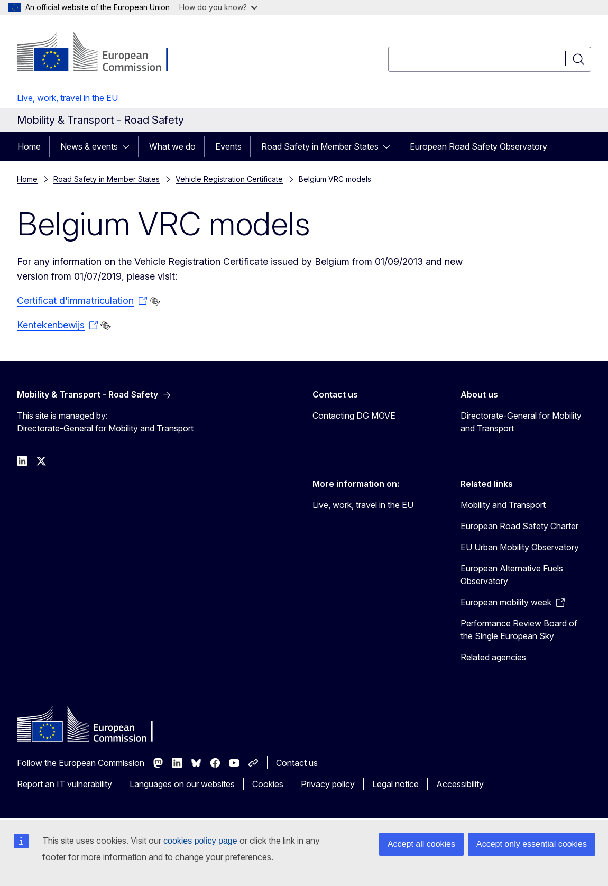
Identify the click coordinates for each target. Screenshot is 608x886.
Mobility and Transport (503, 505)
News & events (89, 146)
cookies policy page (200, 840)
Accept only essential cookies (531, 843)
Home (29, 146)
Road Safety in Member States (320, 146)
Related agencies (493, 657)
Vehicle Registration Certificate (229, 178)
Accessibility (460, 784)
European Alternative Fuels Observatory (511, 574)
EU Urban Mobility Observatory (519, 547)
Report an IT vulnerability (64, 784)
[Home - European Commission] (102, 53)
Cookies (267, 784)
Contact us (297, 763)
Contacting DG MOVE (353, 415)
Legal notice (395, 784)
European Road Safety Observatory (478, 146)
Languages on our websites (182, 784)
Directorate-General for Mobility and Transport (521, 421)
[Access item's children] (129, 146)
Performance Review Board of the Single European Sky (518, 629)
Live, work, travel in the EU (67, 98)
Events (228, 146)
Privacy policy (328, 784)
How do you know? (218, 7)
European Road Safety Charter (519, 526)
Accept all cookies (421, 843)
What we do (172, 146)
